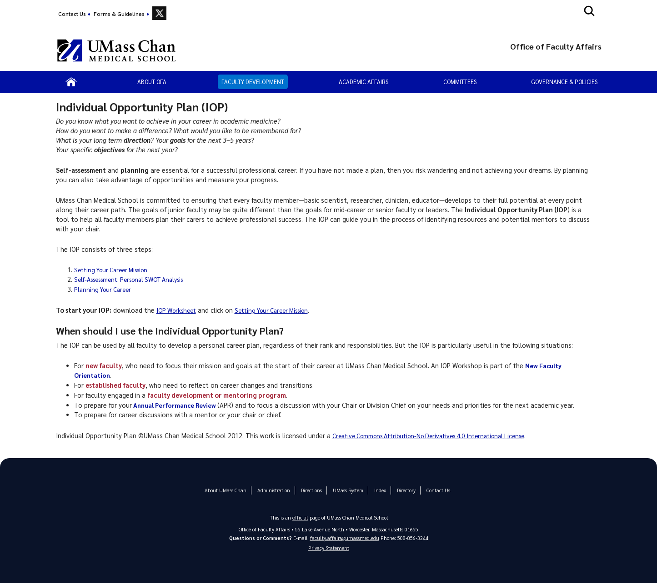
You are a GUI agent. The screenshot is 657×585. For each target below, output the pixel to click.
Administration (273, 490)
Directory (401, 490)
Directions (310, 490)
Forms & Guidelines (119, 13)
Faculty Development (252, 81)
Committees (459, 81)
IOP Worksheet (178, 310)
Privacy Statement (329, 549)
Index (375, 490)
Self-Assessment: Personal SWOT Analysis (137, 279)
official (300, 517)
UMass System (345, 490)
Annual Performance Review (177, 405)
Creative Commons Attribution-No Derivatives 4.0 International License (439, 435)
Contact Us (72, 13)
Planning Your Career (105, 289)
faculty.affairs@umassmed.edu (344, 537)
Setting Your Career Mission (115, 269)
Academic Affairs (363, 81)
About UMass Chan (229, 490)
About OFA (151, 81)
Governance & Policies (564, 81)
